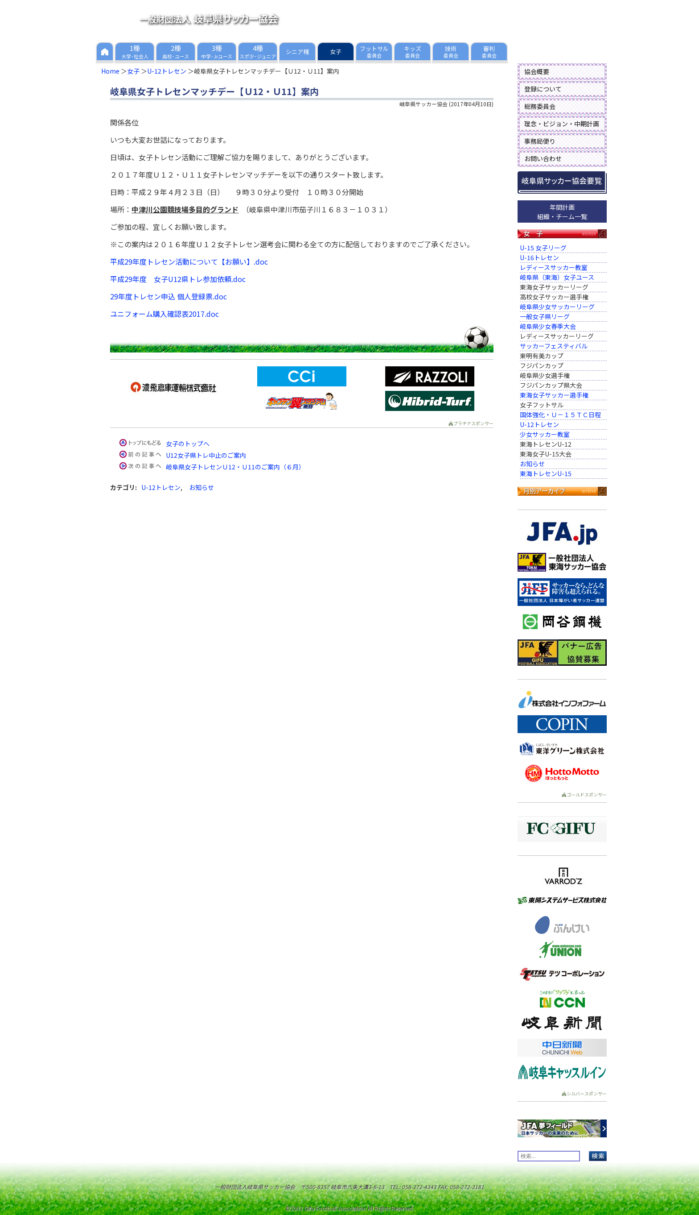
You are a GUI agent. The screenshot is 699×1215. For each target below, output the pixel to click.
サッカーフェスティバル (554, 345)
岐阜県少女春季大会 (548, 326)
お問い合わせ (543, 158)
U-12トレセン (166, 70)
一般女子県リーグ (545, 316)
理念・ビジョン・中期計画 (561, 123)
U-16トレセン (539, 257)
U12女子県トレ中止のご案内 (206, 455)
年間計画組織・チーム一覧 (562, 212)
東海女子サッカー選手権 (554, 394)
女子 (133, 70)
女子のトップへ (188, 443)
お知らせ (201, 487)
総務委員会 (539, 106)
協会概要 (536, 71)
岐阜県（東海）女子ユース (557, 277)
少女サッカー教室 (545, 434)
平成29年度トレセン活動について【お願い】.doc (189, 261)
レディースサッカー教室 (554, 267)
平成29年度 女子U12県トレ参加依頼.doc (178, 279)
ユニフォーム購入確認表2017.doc (164, 313)
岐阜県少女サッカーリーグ (557, 306)
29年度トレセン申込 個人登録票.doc (168, 296)
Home (110, 70)
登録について (543, 88)
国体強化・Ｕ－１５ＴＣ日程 (560, 414)
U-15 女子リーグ (543, 247)
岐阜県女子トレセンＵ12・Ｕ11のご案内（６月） (235, 466)
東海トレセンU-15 (546, 473)
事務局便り (539, 141)
